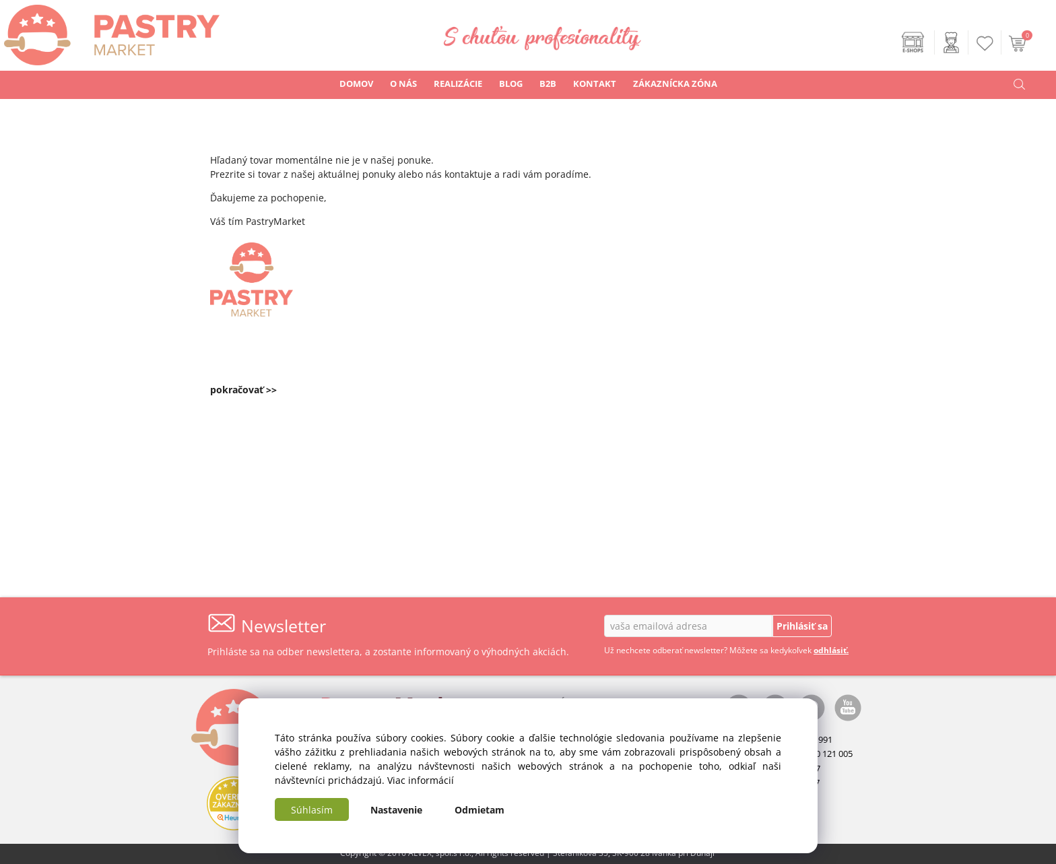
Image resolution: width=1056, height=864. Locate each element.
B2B (547, 83)
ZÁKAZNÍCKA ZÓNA (675, 83)
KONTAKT (594, 83)
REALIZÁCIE (458, 83)
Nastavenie (396, 809)
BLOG (511, 83)
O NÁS (403, 83)
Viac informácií (420, 780)
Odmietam (479, 809)
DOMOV (356, 83)
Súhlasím (312, 809)
